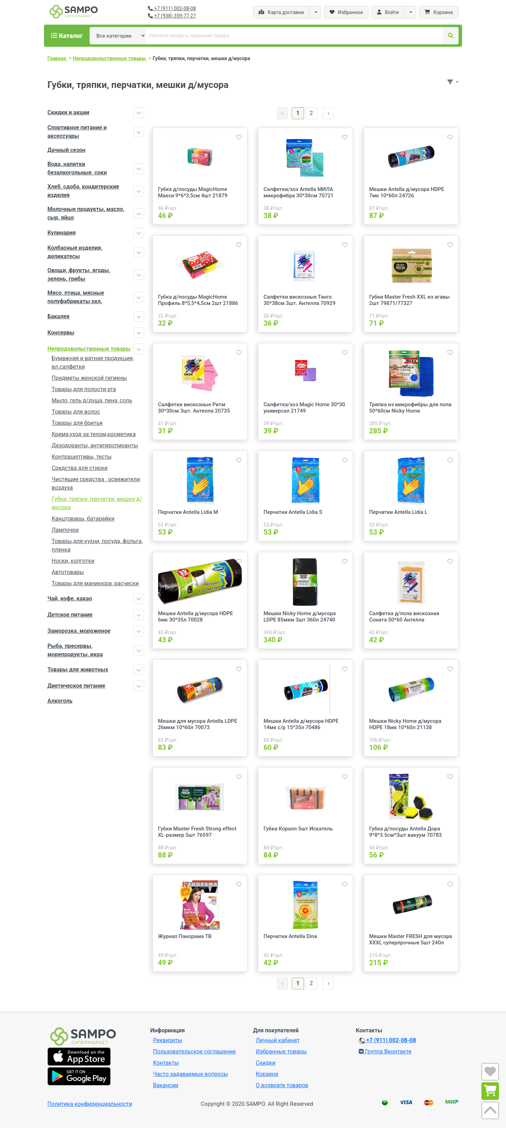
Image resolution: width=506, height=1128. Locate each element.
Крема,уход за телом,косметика (94, 434)
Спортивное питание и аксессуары (77, 131)
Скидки (265, 1062)
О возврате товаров (282, 1085)
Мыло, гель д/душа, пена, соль (92, 400)
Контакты (166, 1062)
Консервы (60, 332)
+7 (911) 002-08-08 (172, 8)
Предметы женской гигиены (89, 378)
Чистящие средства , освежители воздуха (96, 483)
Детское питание (69, 614)
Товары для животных (77, 669)
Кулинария (61, 232)
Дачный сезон (66, 150)
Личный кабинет (278, 1040)
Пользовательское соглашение (194, 1051)
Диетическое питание (76, 685)
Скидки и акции (68, 112)
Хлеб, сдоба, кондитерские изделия (83, 190)
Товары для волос (76, 411)
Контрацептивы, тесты (82, 456)
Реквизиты (167, 1040)
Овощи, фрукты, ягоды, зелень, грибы (78, 274)
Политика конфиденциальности (89, 1104)
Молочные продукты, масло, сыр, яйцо (85, 213)
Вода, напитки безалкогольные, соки (77, 168)
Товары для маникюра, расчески (95, 583)
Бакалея (58, 316)
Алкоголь (59, 700)
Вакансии (166, 1085)
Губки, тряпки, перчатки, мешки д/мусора (97, 503)
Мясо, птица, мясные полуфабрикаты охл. (75, 297)
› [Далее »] (328, 113)
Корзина (267, 1074)
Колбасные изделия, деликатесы (74, 252)
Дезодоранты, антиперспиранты (95, 445)
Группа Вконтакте (385, 1051)
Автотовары (68, 572)
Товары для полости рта (84, 389)
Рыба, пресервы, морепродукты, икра (75, 650)
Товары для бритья (77, 423)
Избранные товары (281, 1051)
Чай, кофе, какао (69, 598)
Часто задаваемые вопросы (190, 1074)
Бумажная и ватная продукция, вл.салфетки (93, 362)
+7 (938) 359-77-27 (172, 16)
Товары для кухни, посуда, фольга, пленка (97, 545)
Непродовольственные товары (89, 348)
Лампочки (65, 530)
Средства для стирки (80, 468)
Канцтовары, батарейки (83, 518)
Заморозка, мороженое (78, 630)
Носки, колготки (73, 560)
